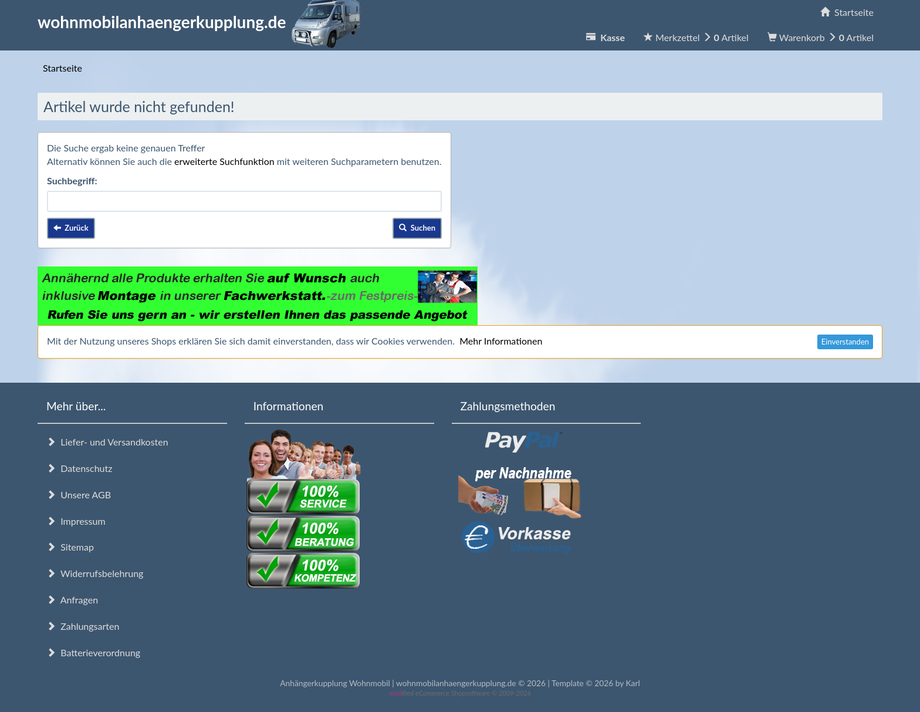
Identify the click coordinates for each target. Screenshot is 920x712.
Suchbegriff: (72, 180)
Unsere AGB (78, 494)
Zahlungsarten (82, 626)
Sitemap (70, 546)
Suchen (417, 227)
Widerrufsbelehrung (94, 573)
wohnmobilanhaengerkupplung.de (202, 22)
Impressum (76, 521)
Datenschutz (79, 468)
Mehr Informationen (500, 340)
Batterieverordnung (93, 652)
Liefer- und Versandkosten (107, 441)
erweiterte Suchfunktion (224, 161)
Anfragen (72, 599)
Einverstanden (845, 341)
